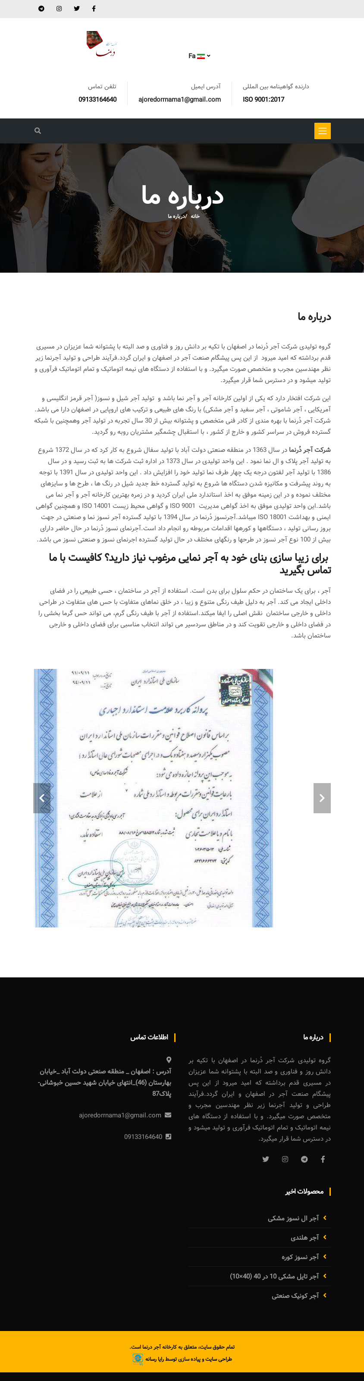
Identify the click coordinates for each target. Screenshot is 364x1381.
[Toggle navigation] (322, 131)
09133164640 (97, 100)
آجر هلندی (305, 1238)
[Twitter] (266, 1159)
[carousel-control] (41, 798)
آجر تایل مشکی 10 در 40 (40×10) (274, 1277)
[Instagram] (285, 1159)
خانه (195, 216)
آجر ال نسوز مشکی (293, 1218)
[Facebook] (323, 1159)
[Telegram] (304, 1159)
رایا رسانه (148, 1359)
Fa (196, 56)
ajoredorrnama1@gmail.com (179, 100)
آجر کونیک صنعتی (295, 1296)
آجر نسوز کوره (300, 1257)
